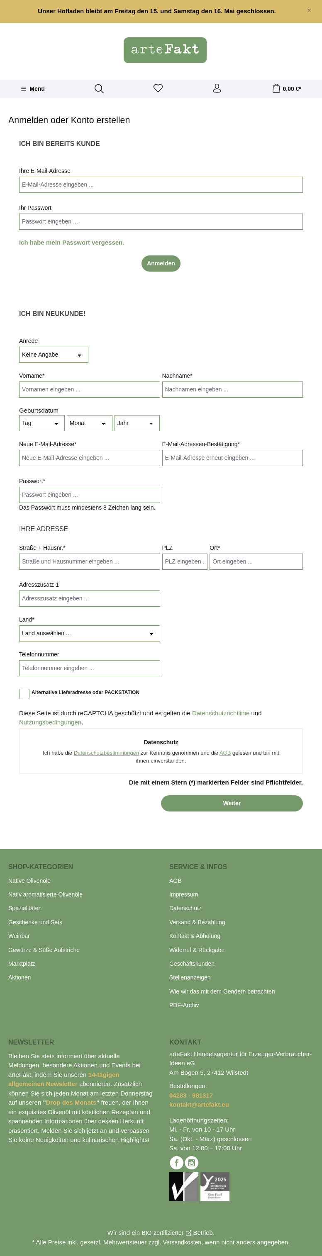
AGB (225, 753)
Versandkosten (182, 1242)
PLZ (167, 547)
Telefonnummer (39, 654)
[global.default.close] (309, 9)
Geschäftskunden (192, 963)
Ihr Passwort (35, 207)
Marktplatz (21, 963)
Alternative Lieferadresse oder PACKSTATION (85, 692)
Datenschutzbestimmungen (106, 753)
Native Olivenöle (29, 880)
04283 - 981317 (191, 1095)
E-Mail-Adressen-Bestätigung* (201, 444)
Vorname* (31, 375)
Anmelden (161, 263)
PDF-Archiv (184, 1005)
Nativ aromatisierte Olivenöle (45, 894)
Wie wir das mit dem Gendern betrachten (222, 991)
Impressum (183, 894)
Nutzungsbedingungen (50, 722)
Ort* (215, 547)
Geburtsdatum (39, 410)
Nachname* (177, 375)
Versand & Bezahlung (197, 922)
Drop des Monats (71, 1102)
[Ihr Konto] (217, 89)
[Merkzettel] (158, 89)
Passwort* (32, 481)
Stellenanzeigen (190, 977)
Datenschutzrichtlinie (220, 713)
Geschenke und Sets (35, 922)
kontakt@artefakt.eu (199, 1104)
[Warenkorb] (286, 89)
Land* (26, 619)
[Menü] (33, 89)
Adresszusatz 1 (39, 584)
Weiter (232, 803)
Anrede (28, 341)
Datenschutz (185, 908)
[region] (161, 11)
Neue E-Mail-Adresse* (48, 444)
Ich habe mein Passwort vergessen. (71, 242)
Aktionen (19, 977)
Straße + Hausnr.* (42, 547)
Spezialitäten (24, 908)
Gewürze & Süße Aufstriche (44, 950)
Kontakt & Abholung (194, 936)
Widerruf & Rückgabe (196, 950)
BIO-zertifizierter (162, 1232)
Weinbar (19, 936)
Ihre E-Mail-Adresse (45, 171)
